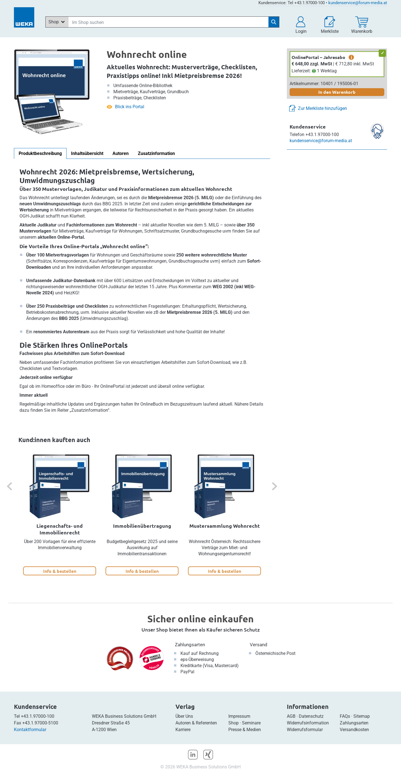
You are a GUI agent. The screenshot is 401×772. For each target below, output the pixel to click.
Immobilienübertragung (142, 525)
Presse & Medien (244, 729)
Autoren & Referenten (196, 723)
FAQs (345, 716)
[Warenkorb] (362, 25)
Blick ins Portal (129, 106)
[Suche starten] (273, 22)
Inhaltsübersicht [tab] (87, 153)
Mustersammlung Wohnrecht (224, 525)
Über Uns (184, 716)
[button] (301, 25)
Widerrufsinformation (308, 723)
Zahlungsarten (190, 644)
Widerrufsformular (305, 729)
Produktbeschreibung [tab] (40, 153)
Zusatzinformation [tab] (156, 153)
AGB (291, 716)
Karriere (182, 729)
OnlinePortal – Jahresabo (318, 57)
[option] (59, 514)
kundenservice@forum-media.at (357, 2)
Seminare (251, 723)
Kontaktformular (30, 729)
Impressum (239, 716)
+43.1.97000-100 (37, 716)
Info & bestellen (59, 571)
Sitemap (361, 716)
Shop (233, 723)
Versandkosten (354, 729)
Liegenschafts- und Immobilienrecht (59, 529)
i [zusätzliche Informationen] (351, 57)
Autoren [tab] (121, 153)
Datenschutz (311, 716)
